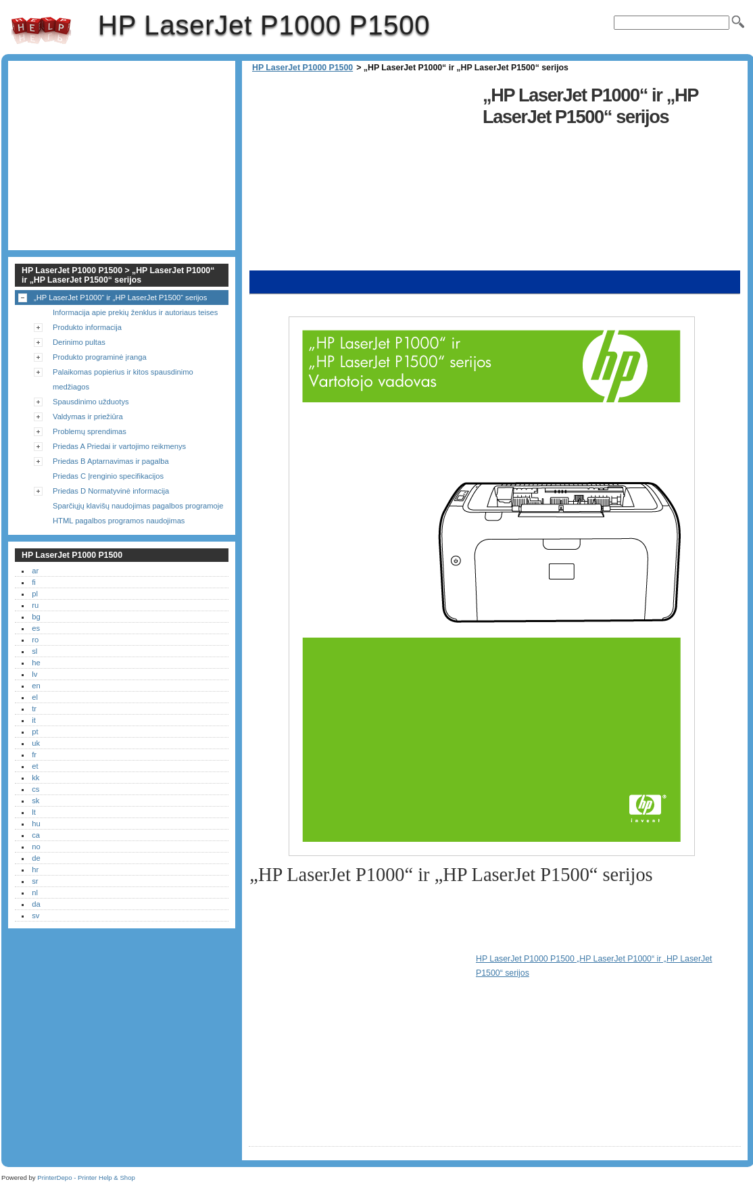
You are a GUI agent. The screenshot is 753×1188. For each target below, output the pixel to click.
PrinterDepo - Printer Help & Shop (86, 1177)
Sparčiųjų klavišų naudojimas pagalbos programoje (138, 506)
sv (35, 915)
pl (35, 594)
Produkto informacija (87, 327)
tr (34, 709)
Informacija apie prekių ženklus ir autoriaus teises (135, 312)
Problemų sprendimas (89, 431)
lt (34, 812)
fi (34, 582)
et (35, 766)
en (36, 686)
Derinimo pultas (79, 342)
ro (35, 640)
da (36, 904)
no (36, 846)
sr (35, 881)
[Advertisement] (362, 175)
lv (34, 674)
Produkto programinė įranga (100, 357)
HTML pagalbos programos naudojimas (119, 521)
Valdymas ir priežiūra (88, 416)
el (35, 697)
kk (35, 778)
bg (36, 617)
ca (36, 835)
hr (35, 869)
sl (34, 651)
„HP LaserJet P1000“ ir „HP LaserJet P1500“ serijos (120, 297)
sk (35, 801)
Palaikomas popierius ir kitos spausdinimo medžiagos (123, 379)
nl (35, 892)
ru (35, 605)
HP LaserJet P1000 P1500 (41, 30)
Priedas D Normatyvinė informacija (111, 491)
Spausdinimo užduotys (91, 402)
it (34, 720)
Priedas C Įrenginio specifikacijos (108, 476)
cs (35, 789)
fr (34, 755)
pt (35, 732)
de (36, 858)
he (36, 663)
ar (35, 571)
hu (36, 823)
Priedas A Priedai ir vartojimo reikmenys (119, 446)
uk (36, 743)
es (36, 628)
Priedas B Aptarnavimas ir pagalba (111, 461)
